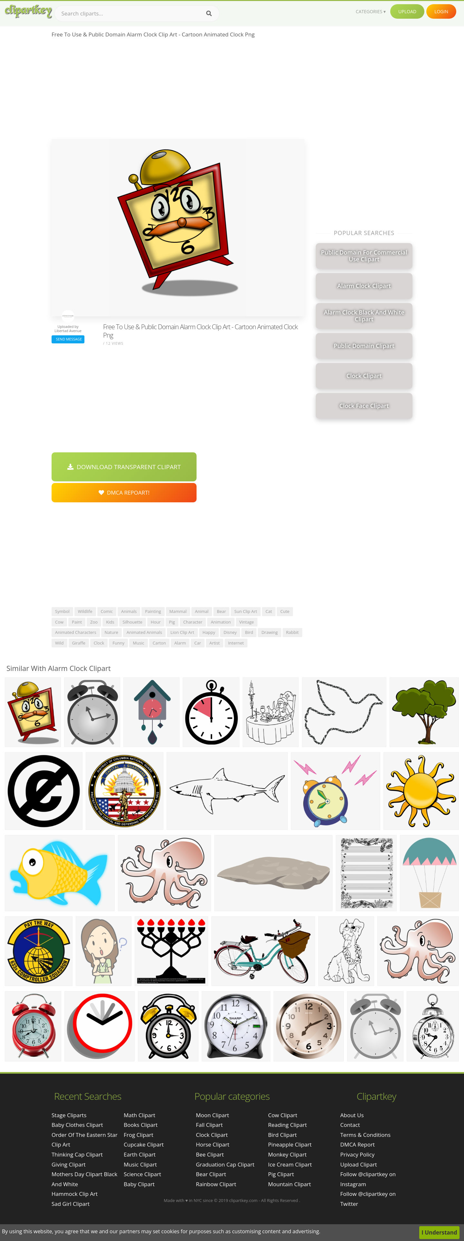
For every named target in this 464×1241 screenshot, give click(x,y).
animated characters (75, 632)
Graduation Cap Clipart (225, 1164)
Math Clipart (139, 1115)
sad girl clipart (71, 1203)
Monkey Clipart (287, 1154)
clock (99, 643)
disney (230, 632)
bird (249, 632)
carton (159, 643)
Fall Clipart (209, 1124)
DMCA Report (357, 1144)
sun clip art (245, 611)
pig (172, 622)
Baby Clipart (139, 1184)
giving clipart (69, 1164)
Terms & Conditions (365, 1134)
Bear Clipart (211, 1174)
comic (107, 611)
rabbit (292, 632)
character (192, 622)
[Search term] (137, 13)
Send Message (68, 339)
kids (110, 622)
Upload (407, 11)
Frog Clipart (138, 1134)
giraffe (78, 643)
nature (111, 632)
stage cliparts (69, 1115)
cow (59, 622)
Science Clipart (142, 1174)
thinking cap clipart (77, 1154)
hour (156, 622)
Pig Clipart (281, 1174)
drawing (269, 632)
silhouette (132, 622)
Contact (350, 1124)
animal (201, 611)
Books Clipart (141, 1124)
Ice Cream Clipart (290, 1164)
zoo (94, 622)
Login (441, 11)
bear (221, 611)
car (197, 643)
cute (284, 611)
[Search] (209, 13)
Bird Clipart (282, 1134)
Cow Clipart (282, 1115)
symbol (62, 611)
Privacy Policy (357, 1154)
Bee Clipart (210, 1154)
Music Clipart (140, 1164)
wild (59, 643)
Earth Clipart (140, 1154)
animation (221, 622)
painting (153, 611)
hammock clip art (75, 1193)
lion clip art (182, 632)
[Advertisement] (178, 90)
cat (269, 611)
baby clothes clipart (77, 1124)
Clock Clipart (212, 1134)
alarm (180, 643)
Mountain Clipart (289, 1184)
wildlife (85, 611)
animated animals (144, 632)
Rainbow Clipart (216, 1184)
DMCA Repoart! (124, 492)
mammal (178, 611)
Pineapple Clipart (290, 1144)
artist (214, 643)
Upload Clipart (358, 1164)
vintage (246, 622)
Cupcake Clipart (144, 1144)
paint (77, 622)
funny (118, 643)
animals (129, 611)
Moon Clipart (212, 1115)
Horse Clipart (212, 1144)
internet (236, 643)
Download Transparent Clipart (124, 467)
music (138, 643)
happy (209, 632)
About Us (352, 1115)
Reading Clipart (287, 1124)
